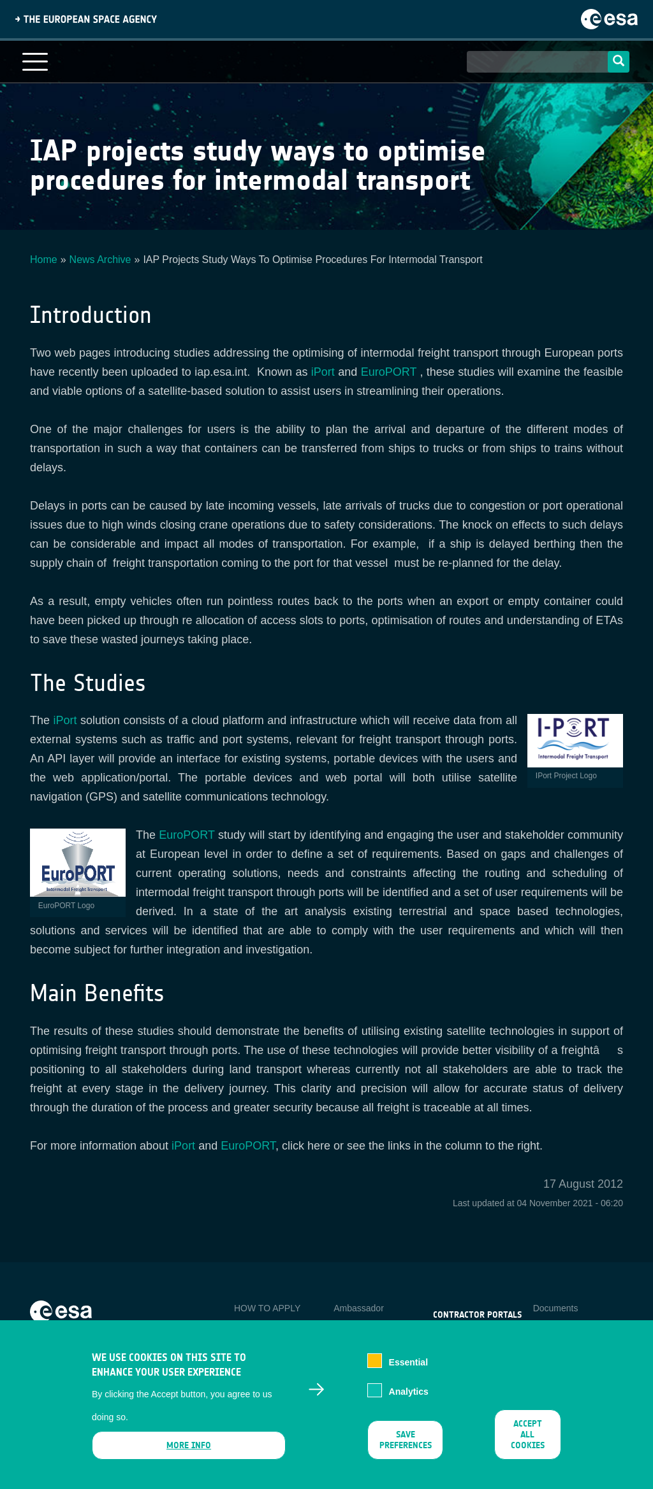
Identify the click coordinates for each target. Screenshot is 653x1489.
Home (43, 259)
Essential (408, 1372)
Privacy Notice (561, 1329)
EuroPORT (388, 372)
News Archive (100, 259)
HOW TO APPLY (267, 1308)
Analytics (409, 1402)
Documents (555, 1308)
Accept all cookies (528, 1445)
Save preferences (405, 1451)
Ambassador (359, 1308)
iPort (323, 372)
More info (188, 1456)
